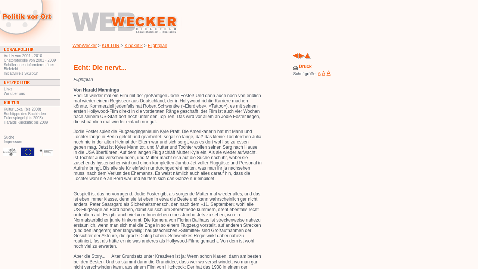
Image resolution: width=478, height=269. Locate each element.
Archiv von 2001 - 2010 (23, 56)
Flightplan (157, 45)
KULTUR (111, 45)
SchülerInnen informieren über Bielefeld (29, 67)
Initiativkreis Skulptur (21, 73)
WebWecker (84, 45)
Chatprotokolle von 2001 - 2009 (30, 60)
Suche (9, 137)
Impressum (13, 142)
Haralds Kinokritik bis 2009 (26, 122)
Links (8, 89)
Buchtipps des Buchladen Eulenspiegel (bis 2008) (25, 116)
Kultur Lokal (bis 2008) (22, 109)
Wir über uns (14, 94)
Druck (302, 66)
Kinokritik (133, 45)
